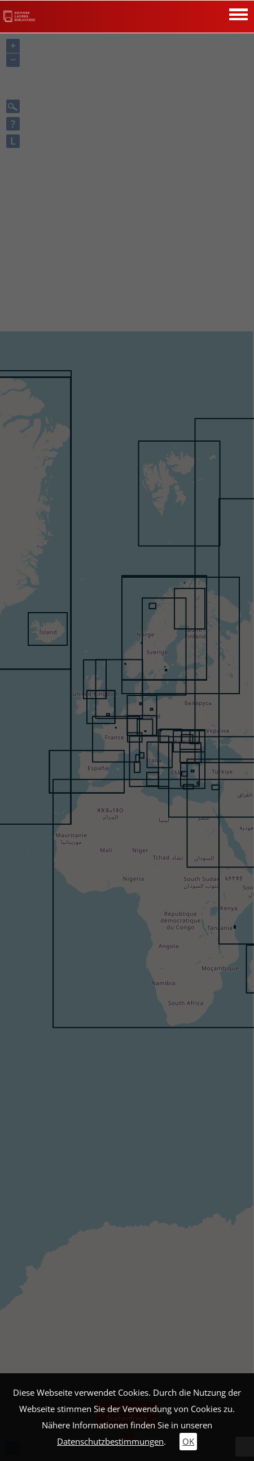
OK (188, 1441)
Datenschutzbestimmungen (110, 1441)
